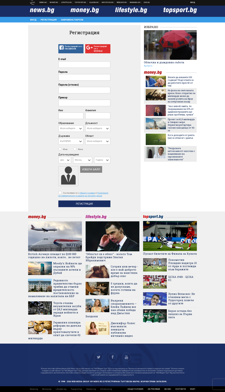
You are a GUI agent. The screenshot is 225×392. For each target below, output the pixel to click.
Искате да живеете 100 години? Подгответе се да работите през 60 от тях (181, 81)
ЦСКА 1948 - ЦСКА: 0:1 (181, 278)
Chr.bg (147, 2)
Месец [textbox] (78, 160)
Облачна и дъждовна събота (164, 62)
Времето (148, 66)
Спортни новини (80, 2)
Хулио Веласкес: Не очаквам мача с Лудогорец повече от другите (181, 298)
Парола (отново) (68, 84)
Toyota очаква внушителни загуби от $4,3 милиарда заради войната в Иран (67, 309)
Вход (192, 2)
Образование (66, 123)
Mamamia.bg (135, 2)
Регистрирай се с (70, 47)
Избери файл (91, 169)
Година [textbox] (99, 160)
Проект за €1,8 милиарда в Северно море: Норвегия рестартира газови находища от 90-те (181, 125)
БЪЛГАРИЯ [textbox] (65, 141)
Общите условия (87, 193)
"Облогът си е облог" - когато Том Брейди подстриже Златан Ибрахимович (109, 257)
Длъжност (91, 123)
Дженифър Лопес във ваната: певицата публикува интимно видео (123, 329)
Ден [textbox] (62, 160)
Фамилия (90, 110)
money (155, 72)
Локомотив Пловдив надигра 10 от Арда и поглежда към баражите (182, 264)
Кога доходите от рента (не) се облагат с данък (181, 136)
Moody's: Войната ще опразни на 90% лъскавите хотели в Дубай (67, 268)
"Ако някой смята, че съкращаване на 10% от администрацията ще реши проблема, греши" (181, 110)
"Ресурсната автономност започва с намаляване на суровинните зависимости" (181, 154)
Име (60, 110)
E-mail (62, 59)
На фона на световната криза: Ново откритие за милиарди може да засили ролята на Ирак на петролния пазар (181, 96)
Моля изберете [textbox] (67, 128)
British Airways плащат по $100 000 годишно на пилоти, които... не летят (54, 255)
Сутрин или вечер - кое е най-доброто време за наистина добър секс (124, 271)
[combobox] (70, 128)
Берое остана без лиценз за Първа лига (180, 314)
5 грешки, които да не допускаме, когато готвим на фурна (124, 288)
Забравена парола (72, 20)
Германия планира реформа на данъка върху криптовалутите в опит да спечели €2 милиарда (54, 330)
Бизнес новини (54, 2)
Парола (63, 72)
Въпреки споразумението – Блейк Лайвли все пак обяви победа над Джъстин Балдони (111, 308)
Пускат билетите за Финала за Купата (170, 253)
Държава (64, 136)
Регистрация (49, 20)
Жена (78, 149)
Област (89, 136)
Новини (43, 2)
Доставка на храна (94, 2)
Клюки (66, 2)
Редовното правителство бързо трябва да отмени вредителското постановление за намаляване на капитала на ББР (55, 288)
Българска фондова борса (108, 2)
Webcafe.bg (122, 2)
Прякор (62, 97)
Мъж (63, 149)
